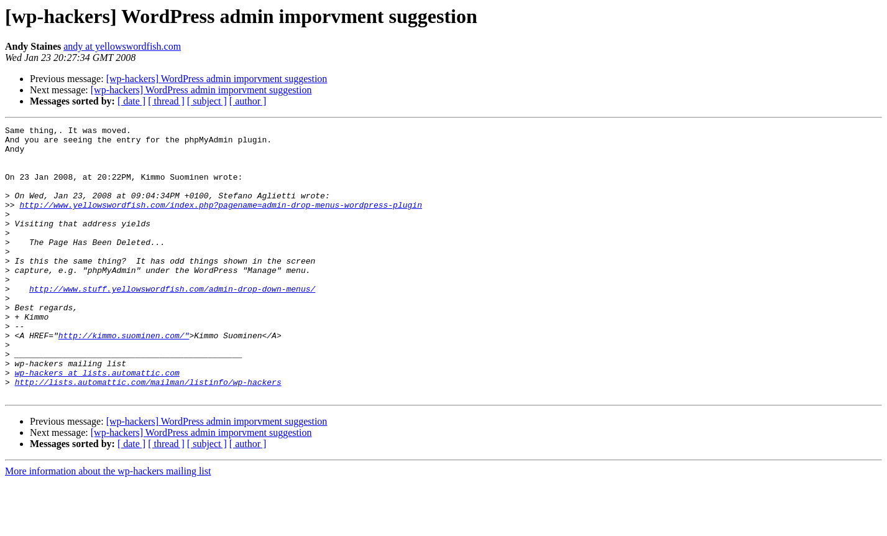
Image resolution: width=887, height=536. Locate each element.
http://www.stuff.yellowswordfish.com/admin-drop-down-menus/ (172, 322)
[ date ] (131, 101)
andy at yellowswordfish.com (122, 46)
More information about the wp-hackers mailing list (108, 525)
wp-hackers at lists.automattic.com (97, 422)
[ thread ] (166, 101)
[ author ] (248, 101)
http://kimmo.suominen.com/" (124, 378)
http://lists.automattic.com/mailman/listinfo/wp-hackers (148, 434)
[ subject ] (207, 101)
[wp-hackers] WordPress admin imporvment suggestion (217, 78)
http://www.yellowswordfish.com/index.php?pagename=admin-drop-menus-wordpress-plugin (220, 221)
